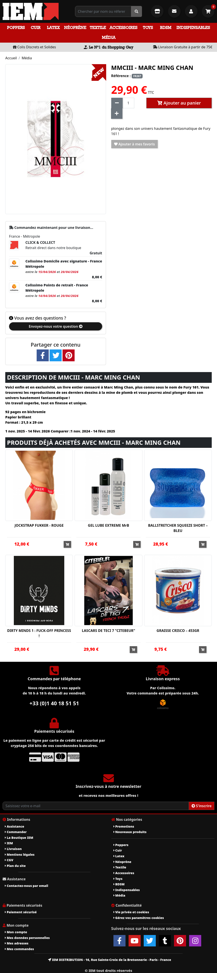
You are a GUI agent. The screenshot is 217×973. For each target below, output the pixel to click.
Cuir (35, 27)
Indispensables (193, 27)
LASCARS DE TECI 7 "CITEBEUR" (108, 630)
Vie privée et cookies (131, 912)
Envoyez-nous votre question (55, 326)
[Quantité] (128, 103)
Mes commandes (19, 949)
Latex (53, 27)
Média (108, 37)
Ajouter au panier (179, 103)
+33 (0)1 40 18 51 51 (54, 703)
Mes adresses (17, 943)
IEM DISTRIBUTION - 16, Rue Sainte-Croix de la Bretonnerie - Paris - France (109, 960)
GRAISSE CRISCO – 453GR (178, 630)
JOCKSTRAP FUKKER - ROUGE (38, 525)
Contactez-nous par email (26, 886)
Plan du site (15, 866)
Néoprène (75, 27)
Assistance (14, 826)
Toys (148, 27)
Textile (98, 27)
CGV (9, 860)
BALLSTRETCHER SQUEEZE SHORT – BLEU (178, 528)
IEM (9, 843)
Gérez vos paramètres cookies (138, 918)
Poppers (16, 27)
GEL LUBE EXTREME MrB (108, 525)
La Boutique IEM (19, 838)
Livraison (13, 849)
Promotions (123, 826)
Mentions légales (19, 854)
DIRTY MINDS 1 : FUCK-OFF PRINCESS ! (39, 633)
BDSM (165, 27)
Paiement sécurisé (21, 912)
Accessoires (123, 27)
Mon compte (16, 932)
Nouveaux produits (130, 832)
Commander (16, 832)
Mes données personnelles (27, 938)
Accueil (11, 58)
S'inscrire (202, 805)
